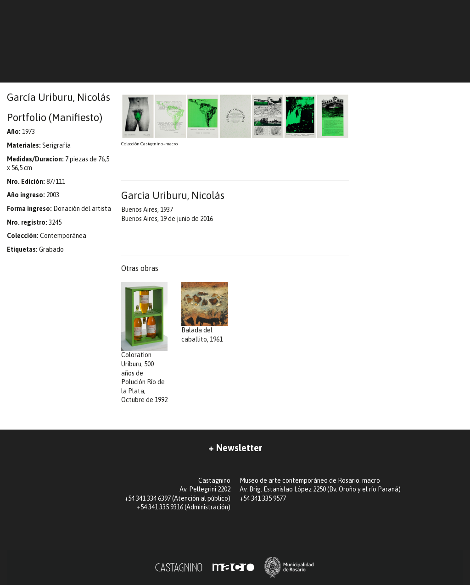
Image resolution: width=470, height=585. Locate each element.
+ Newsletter (235, 447)
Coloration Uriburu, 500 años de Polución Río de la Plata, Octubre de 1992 (144, 342)
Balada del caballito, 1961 (204, 312)
